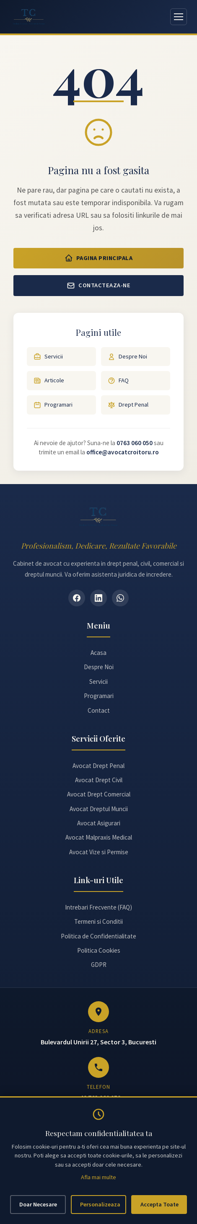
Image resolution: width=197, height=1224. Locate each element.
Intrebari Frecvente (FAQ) (98, 907)
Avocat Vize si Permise (98, 852)
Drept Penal (128, 405)
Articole (49, 380)
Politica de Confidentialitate (98, 936)
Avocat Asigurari (98, 823)
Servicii (48, 357)
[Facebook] (76, 598)
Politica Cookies (98, 950)
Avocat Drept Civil (98, 780)
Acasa (98, 653)
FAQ (118, 380)
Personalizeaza (100, 1204)
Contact (99, 710)
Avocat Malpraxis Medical (98, 837)
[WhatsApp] (120, 598)
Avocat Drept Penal (98, 766)
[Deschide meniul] (178, 16)
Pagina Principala (99, 258)
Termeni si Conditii (98, 921)
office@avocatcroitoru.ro (122, 452)
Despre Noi (127, 357)
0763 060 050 (135, 443)
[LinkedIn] (98, 598)
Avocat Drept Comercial (98, 794)
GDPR (98, 965)
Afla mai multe (98, 1177)
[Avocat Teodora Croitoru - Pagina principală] (29, 16)
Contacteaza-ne (98, 285)
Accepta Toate (159, 1204)
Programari (53, 405)
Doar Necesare (38, 1204)
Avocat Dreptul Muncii (99, 809)
